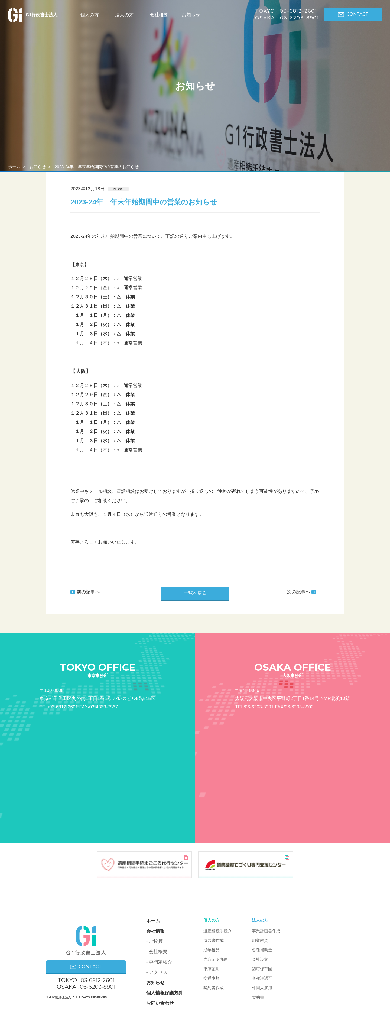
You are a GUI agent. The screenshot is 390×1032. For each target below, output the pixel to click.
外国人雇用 (262, 987)
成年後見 (211, 950)
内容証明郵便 (215, 959)
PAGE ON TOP (320, 1005)
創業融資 (260, 940)
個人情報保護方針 (164, 992)
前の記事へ (88, 591)
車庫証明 (211, 968)
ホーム (14, 166)
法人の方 (124, 14)
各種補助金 (262, 950)
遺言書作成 (213, 940)
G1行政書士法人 (32, 14)
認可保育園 (262, 968)
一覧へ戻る (195, 593)
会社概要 (159, 14)
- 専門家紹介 (159, 962)
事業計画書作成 (266, 931)
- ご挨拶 (154, 941)
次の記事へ (298, 591)
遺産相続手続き (217, 931)
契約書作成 (213, 987)
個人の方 (89, 14)
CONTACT (353, 14)
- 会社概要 (156, 951)
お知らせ (191, 14)
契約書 (258, 997)
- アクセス (156, 972)
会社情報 (155, 931)
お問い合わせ (160, 1003)
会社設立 (260, 959)
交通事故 (211, 978)
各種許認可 (262, 978)
